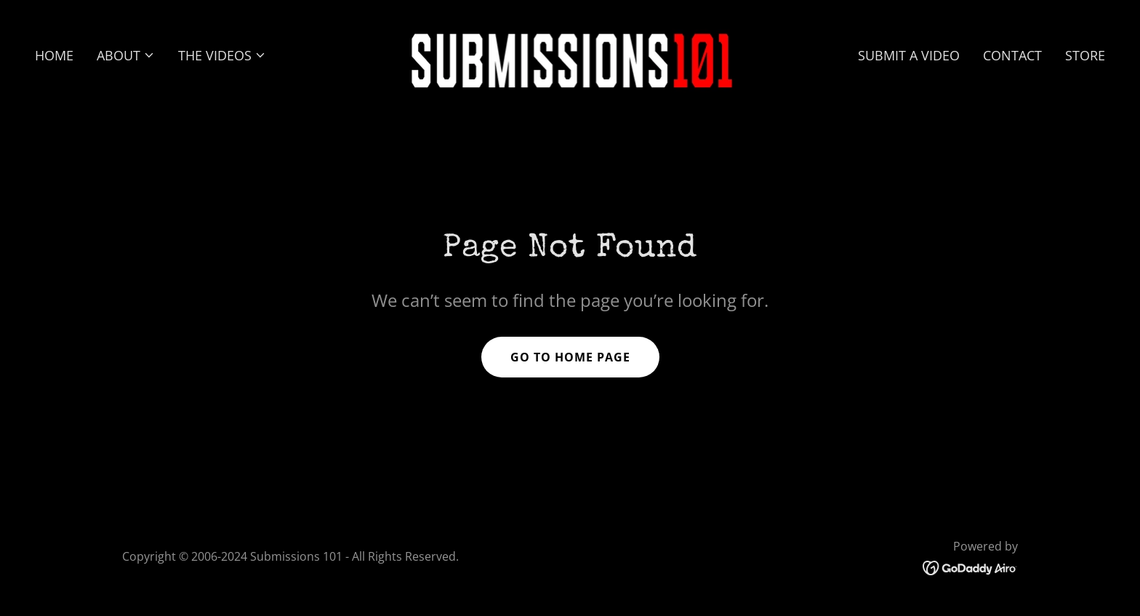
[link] (569, 53)
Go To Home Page (570, 357)
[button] (126, 55)
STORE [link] (1085, 55)
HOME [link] (54, 55)
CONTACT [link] (1012, 55)
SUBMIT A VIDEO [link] (909, 55)
